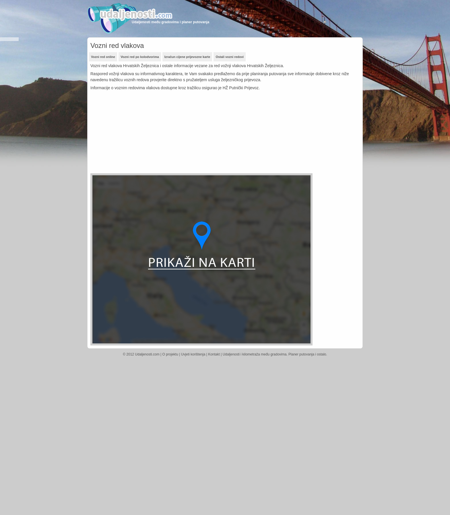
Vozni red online (103, 57)
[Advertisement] (190, 133)
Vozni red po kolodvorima (140, 57)
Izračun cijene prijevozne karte (187, 57)
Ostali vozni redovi (230, 57)
